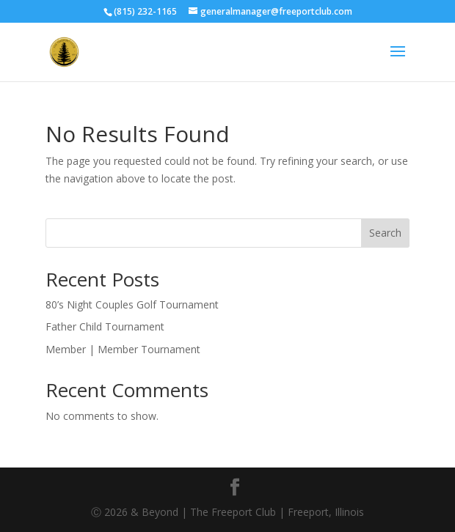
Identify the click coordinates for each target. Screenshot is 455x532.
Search (385, 233)
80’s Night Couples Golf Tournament (132, 304)
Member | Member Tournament (123, 349)
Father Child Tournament (105, 326)
